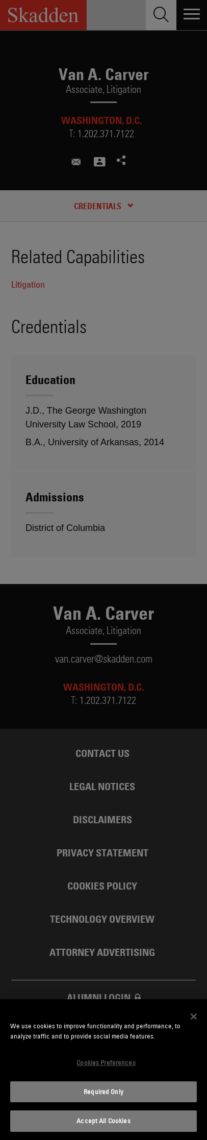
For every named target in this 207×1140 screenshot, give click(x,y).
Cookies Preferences (105, 1062)
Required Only (103, 1091)
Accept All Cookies (103, 1121)
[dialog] (103, 1069)
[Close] (194, 1016)
